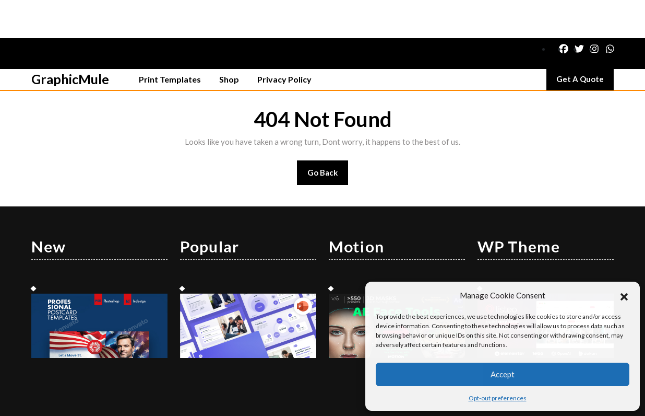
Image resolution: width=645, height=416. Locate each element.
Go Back (328, 137)
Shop (229, 41)
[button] (624, 295)
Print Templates (170, 41)
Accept (503, 374)
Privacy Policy (284, 41)
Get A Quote (585, 43)
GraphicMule (70, 41)
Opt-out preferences (498, 398)
